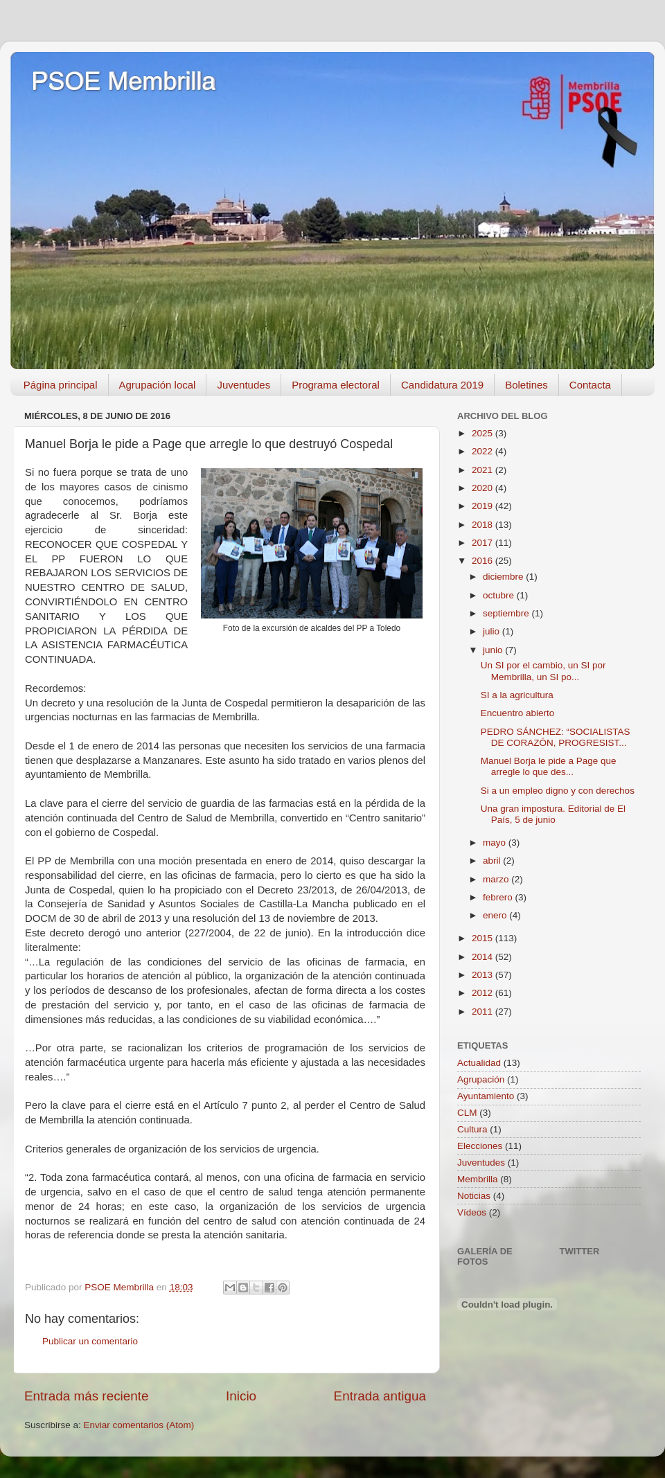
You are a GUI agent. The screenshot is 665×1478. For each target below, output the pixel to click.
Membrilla (477, 1179)
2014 (483, 957)
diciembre (504, 576)
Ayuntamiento (485, 1096)
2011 (483, 1011)
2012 (483, 993)
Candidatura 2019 (442, 385)
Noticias (473, 1196)
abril (493, 860)
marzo (497, 879)
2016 (483, 560)
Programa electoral (336, 385)
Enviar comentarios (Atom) (139, 1425)
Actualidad (479, 1063)
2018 (483, 524)
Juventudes (243, 385)
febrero (499, 897)
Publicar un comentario (90, 1341)
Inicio (241, 1396)
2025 (483, 433)
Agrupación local (157, 385)
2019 (483, 506)
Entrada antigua (380, 1396)
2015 (483, 938)
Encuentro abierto (518, 713)
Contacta (590, 385)
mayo (495, 842)
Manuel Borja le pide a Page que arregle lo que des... (549, 766)
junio (494, 650)
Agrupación (480, 1079)
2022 (483, 451)
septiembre (507, 613)
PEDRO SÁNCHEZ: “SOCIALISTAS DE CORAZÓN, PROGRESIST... (555, 737)
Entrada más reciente (86, 1396)
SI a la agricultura (517, 695)
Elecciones (479, 1146)
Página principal (61, 385)
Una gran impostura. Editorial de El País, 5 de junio (553, 814)
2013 (483, 975)
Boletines (526, 385)
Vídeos (471, 1212)
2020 (483, 488)
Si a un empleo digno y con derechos (558, 790)
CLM (467, 1112)
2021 (483, 470)
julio (492, 631)
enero (496, 915)
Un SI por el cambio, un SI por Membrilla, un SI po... (543, 671)
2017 (483, 542)
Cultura (472, 1129)
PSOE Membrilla (123, 81)
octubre (500, 595)
